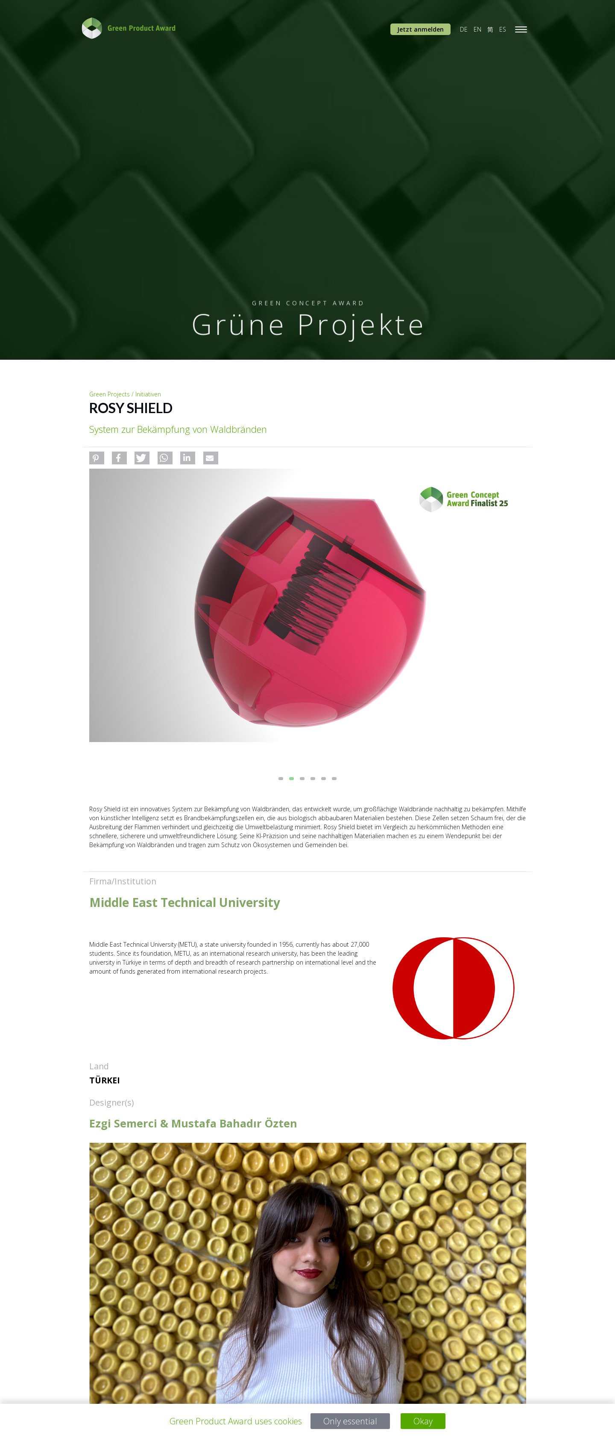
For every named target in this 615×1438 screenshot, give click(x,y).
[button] (96, 458)
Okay (423, 1421)
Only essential (350, 1421)
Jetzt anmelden (420, 29)
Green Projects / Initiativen (125, 394)
